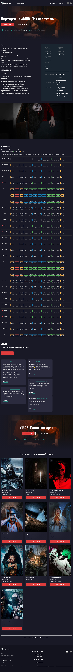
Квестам (61, 3)
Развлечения (15, 30)
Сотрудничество (38, 659)
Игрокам (52, 3)
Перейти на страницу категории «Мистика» (36, 637)
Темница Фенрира (7, 621)
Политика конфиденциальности (45, 666)
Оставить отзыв (22, 24)
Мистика (32, 30)
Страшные (41, 30)
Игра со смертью (30, 534)
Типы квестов (39, 654)
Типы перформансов (37, 651)
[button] (4, 120)
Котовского (5, 30)
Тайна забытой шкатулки (9, 534)
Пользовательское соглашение (64, 666)
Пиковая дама (30, 490)
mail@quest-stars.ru (6, 663)
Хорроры (24, 30)
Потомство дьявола (7, 490)
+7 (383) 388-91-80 (61, 80)
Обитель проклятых (55, 577)
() (60, 97)
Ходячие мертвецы (31, 577)
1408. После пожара (15, 362)
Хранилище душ (6, 577)
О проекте (40, 656)
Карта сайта (39, 662)
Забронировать (7, 24)
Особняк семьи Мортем (56, 490)
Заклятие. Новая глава (56, 534)
